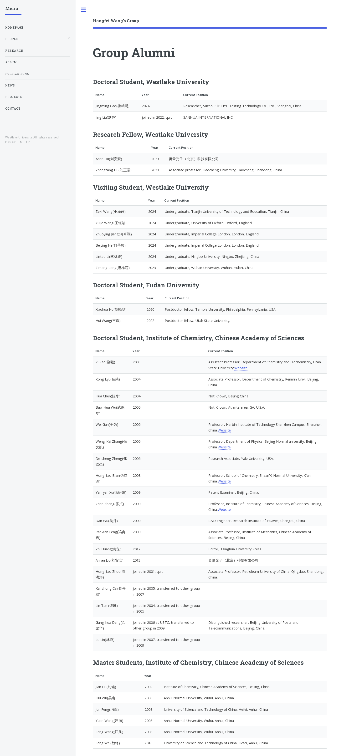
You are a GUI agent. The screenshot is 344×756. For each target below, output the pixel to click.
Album (11, 62)
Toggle (83, 10)
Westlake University (18, 137)
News (10, 85)
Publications (17, 74)
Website (240, 367)
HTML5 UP (23, 142)
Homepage (14, 27)
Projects (13, 97)
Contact (13, 108)
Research (14, 50)
